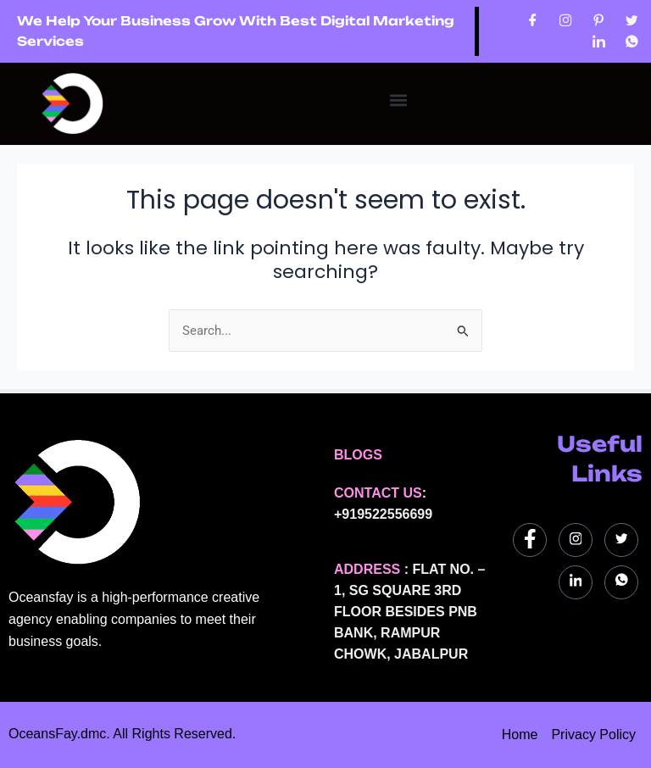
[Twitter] (632, 20)
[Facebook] (532, 20)
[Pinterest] (599, 20)
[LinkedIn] (599, 42)
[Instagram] (565, 20)
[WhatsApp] (632, 42)
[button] (398, 100)
